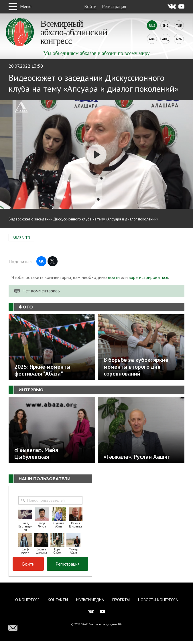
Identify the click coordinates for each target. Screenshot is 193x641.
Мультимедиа (90, 599)
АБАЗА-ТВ (21, 237)
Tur (179, 25)
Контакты (58, 599)
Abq (165, 39)
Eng (165, 25)
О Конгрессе (27, 599)
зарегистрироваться (148, 277)
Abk (152, 39)
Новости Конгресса (158, 599)
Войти (90, 6)
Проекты (121, 599)
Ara (179, 39)
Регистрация (114, 6)
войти (114, 277)
